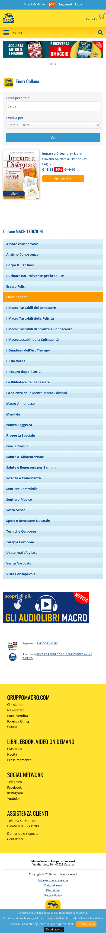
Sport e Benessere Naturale (28, 520)
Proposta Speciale (20, 435)
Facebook (14, 787)
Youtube (13, 798)
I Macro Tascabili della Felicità (30, 318)
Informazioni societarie (53, 880)
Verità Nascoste (18, 563)
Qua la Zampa (17, 446)
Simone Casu (79, 159)
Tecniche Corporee (21, 531)
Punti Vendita (17, 715)
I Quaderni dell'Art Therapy (28, 350)
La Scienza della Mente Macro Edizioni (36, 393)
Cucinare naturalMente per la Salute (35, 276)
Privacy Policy (86, 924)
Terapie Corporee (20, 542)
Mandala (13, 414)
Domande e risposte (23, 833)
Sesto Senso (16, 510)
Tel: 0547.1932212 (21, 820)
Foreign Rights (18, 721)
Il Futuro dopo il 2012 (23, 371)
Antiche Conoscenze (22, 254)
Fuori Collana (16, 297)
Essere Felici (16, 286)
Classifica (14, 749)
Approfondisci (63, 178)
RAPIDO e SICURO (47, 643)
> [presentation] (55, 64)
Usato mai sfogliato (22, 552)
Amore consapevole (22, 244)
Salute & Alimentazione (25, 457)
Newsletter (15, 710)
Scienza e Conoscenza (23, 478)
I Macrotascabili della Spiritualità (32, 339)
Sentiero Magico (19, 499)
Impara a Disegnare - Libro (62, 153)
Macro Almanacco (20, 403)
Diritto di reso (53, 885)
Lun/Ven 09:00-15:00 (23, 826)
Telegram (14, 782)
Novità (12, 754)
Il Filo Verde (15, 361)
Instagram (15, 793)
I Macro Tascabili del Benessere (31, 307)
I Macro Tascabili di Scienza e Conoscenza (39, 329)
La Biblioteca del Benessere (28, 382)
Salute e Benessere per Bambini (31, 467)
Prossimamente (19, 760)
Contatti (13, 726)
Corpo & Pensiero (20, 265)
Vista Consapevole (20, 574)
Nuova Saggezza (19, 425)
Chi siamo (14, 704)
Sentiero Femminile (22, 489)
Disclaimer (53, 890)
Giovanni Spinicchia (55, 159)
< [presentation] (51, 64)
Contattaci (15, 839)
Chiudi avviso (53, 929)
